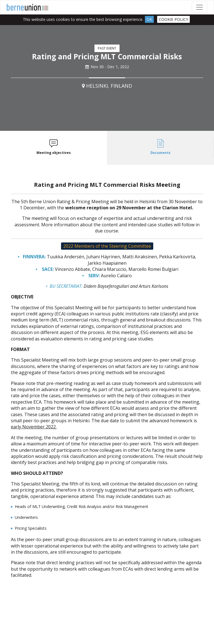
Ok (149, 19)
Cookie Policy (173, 19)
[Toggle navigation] (199, 7)
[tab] (53, 148)
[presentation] (53, 148)
